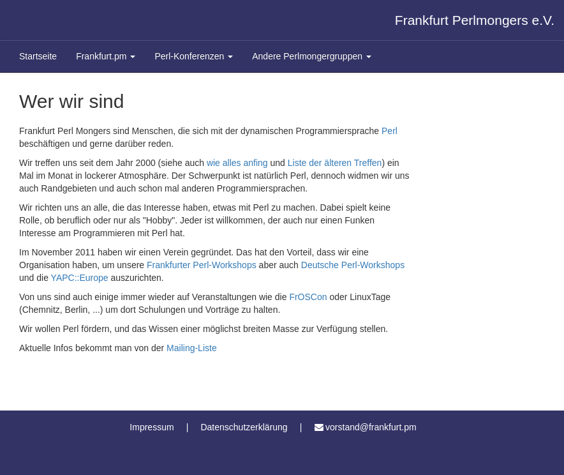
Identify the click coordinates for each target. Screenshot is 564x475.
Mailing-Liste (192, 348)
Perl (389, 131)
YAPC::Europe (79, 278)
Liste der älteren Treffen (335, 163)
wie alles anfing (237, 163)
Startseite (38, 56)
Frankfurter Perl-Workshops (201, 265)
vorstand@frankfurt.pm (371, 427)
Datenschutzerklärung (243, 427)
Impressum (152, 427)
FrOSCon (308, 297)
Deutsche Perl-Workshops (352, 265)
